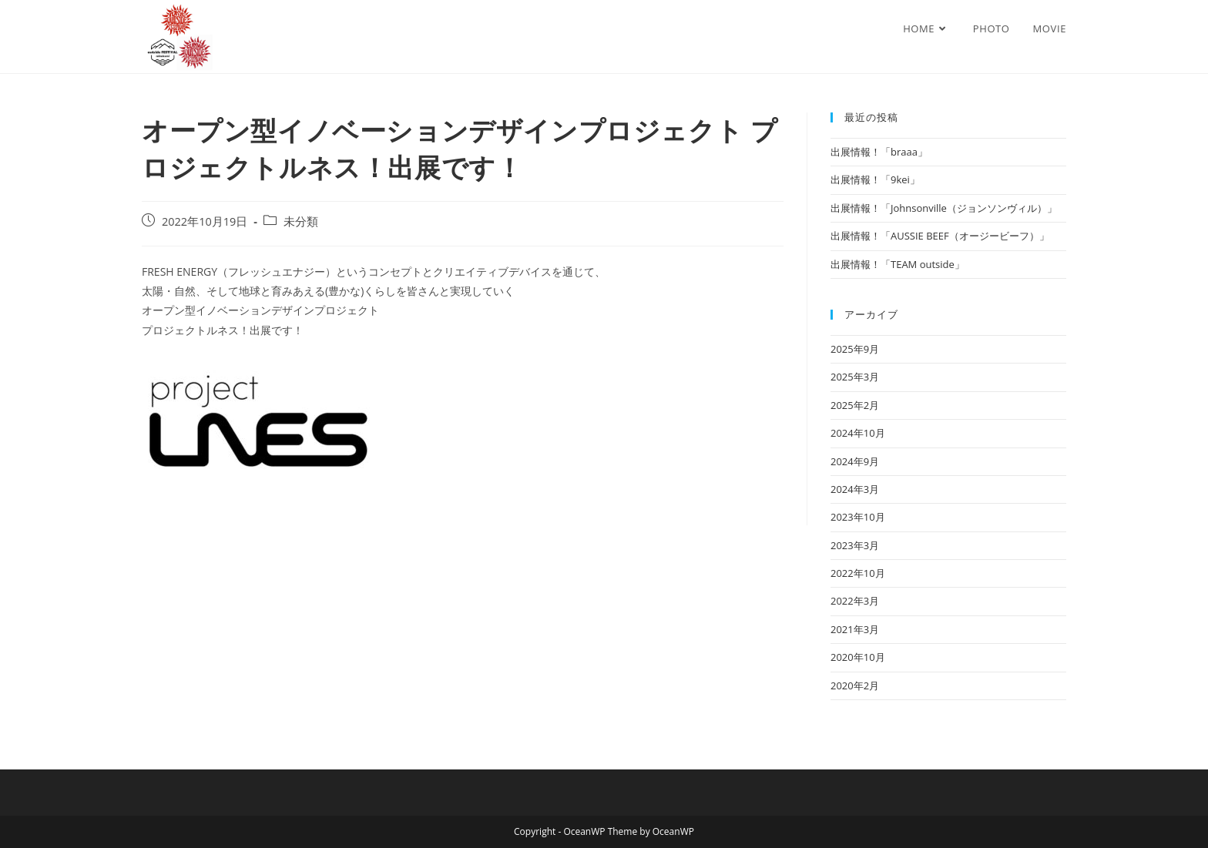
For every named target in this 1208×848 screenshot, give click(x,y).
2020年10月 (857, 657)
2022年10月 (857, 573)
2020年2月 (854, 685)
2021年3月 (854, 629)
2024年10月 (857, 433)
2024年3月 (854, 489)
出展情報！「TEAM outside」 (897, 264)
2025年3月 (854, 377)
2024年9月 (854, 461)
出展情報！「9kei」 (875, 179)
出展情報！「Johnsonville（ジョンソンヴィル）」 (943, 208)
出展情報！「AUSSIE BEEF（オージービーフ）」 (939, 236)
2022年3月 (854, 601)
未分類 (301, 221)
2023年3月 (854, 545)
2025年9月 (854, 349)
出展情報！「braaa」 (879, 152)
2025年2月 (854, 405)
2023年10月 (857, 517)
